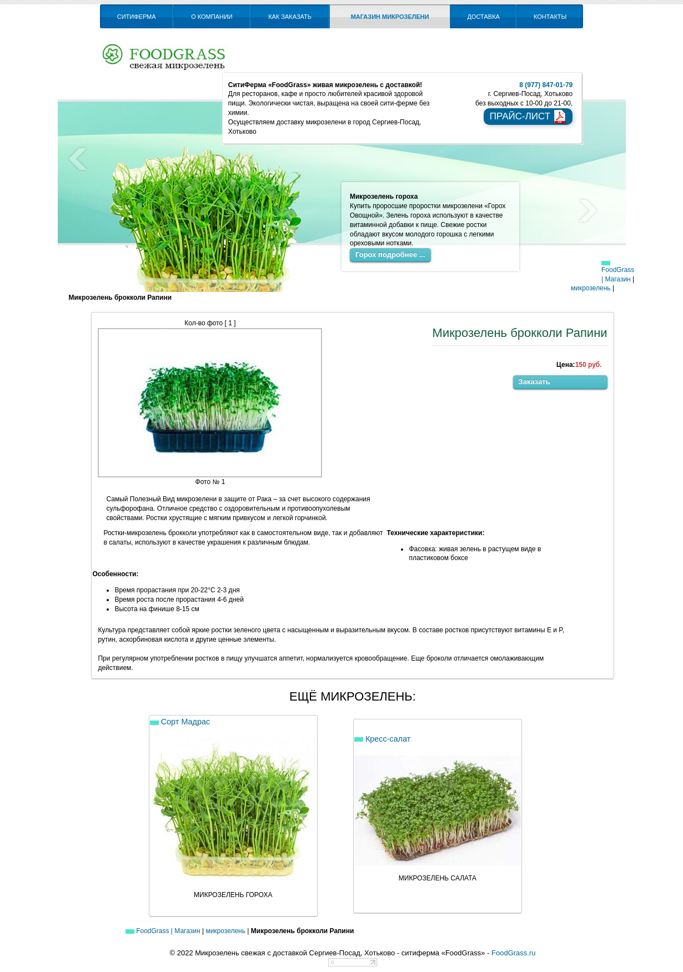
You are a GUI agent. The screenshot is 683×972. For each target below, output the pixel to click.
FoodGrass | (617, 272)
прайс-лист (528, 117)
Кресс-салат (382, 738)
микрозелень (591, 288)
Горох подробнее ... (390, 254)
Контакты (550, 16)
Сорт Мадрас (180, 721)
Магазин (617, 279)
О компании (212, 16)
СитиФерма (136, 16)
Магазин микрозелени (390, 16)
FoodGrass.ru (513, 953)
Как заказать (290, 16)
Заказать (534, 381)
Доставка (484, 16)
